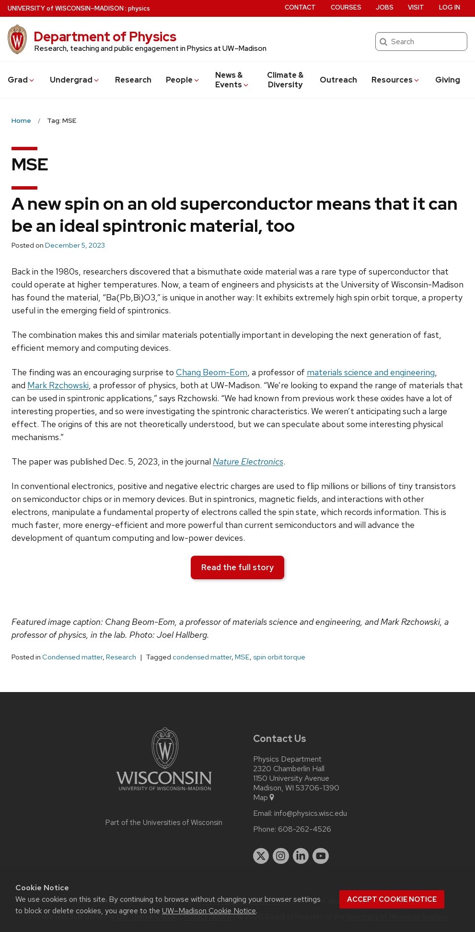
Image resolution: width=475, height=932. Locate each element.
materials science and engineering (371, 372)
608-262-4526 (304, 829)
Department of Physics (105, 36)
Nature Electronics (248, 461)
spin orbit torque (279, 657)
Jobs (385, 7)
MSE (242, 657)
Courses (346, 7)
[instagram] (281, 856)
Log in (449, 7)
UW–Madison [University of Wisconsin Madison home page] (66, 8)
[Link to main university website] (164, 792)
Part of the (163, 822)
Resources (395, 80)
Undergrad (75, 80)
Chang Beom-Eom (211, 372)
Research (133, 80)
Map (264, 797)
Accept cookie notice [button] (392, 899)
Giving (447, 80)
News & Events (232, 80)
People (183, 80)
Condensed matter (72, 657)
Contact (300, 7)
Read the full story (237, 567)
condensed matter (202, 657)
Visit (416, 7)
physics (139, 8)
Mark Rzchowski (58, 385)
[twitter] (261, 856)
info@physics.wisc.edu (310, 813)
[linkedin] (301, 856)
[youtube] (321, 856)
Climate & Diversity (285, 80)
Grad (21, 80)
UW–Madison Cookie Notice (209, 911)
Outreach (338, 80)
